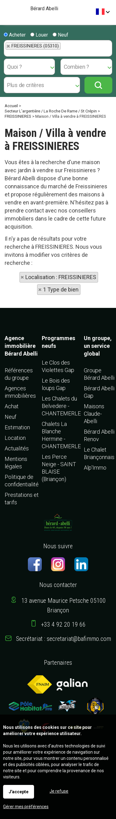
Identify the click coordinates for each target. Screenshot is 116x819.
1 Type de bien (61, 289)
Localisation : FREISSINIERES (60, 277)
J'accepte (18, 791)
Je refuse (58, 791)
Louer (39, 35)
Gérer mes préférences (26, 806)
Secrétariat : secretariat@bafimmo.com (63, 638)
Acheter (15, 35)
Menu (7, 9)
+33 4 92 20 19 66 (63, 624)
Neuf (60, 35)
